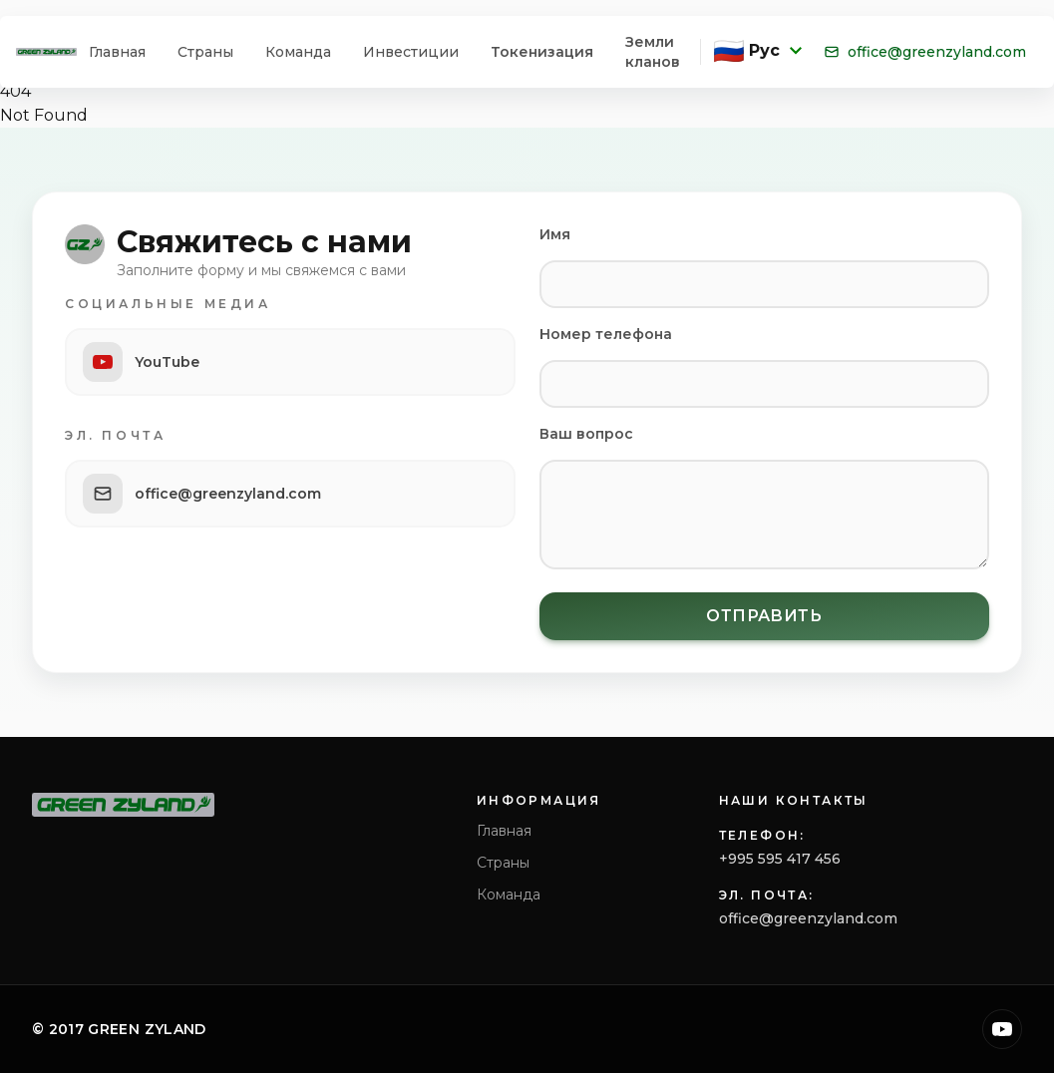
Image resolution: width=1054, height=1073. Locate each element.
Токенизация (542, 52)
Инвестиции (411, 52)
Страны (205, 52)
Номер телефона (605, 334)
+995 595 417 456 (780, 859)
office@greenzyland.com (925, 52)
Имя (554, 234)
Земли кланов (652, 52)
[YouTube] (1002, 1029)
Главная (117, 52)
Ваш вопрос (586, 434)
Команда (298, 52)
